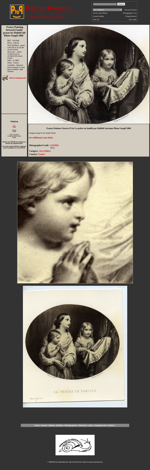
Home (37, 425)
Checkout (83, 425)
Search (44, 425)
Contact (111, 425)
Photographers (71, 425)
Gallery (52, 425)
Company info (100, 425)
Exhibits (59, 425)
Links (90, 425)
